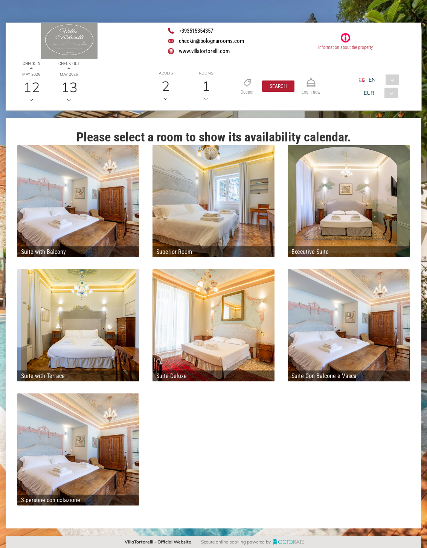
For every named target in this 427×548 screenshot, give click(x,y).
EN (372, 79)
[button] (278, 86)
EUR (369, 93)
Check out (69, 63)
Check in (31, 63)
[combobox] (382, 80)
